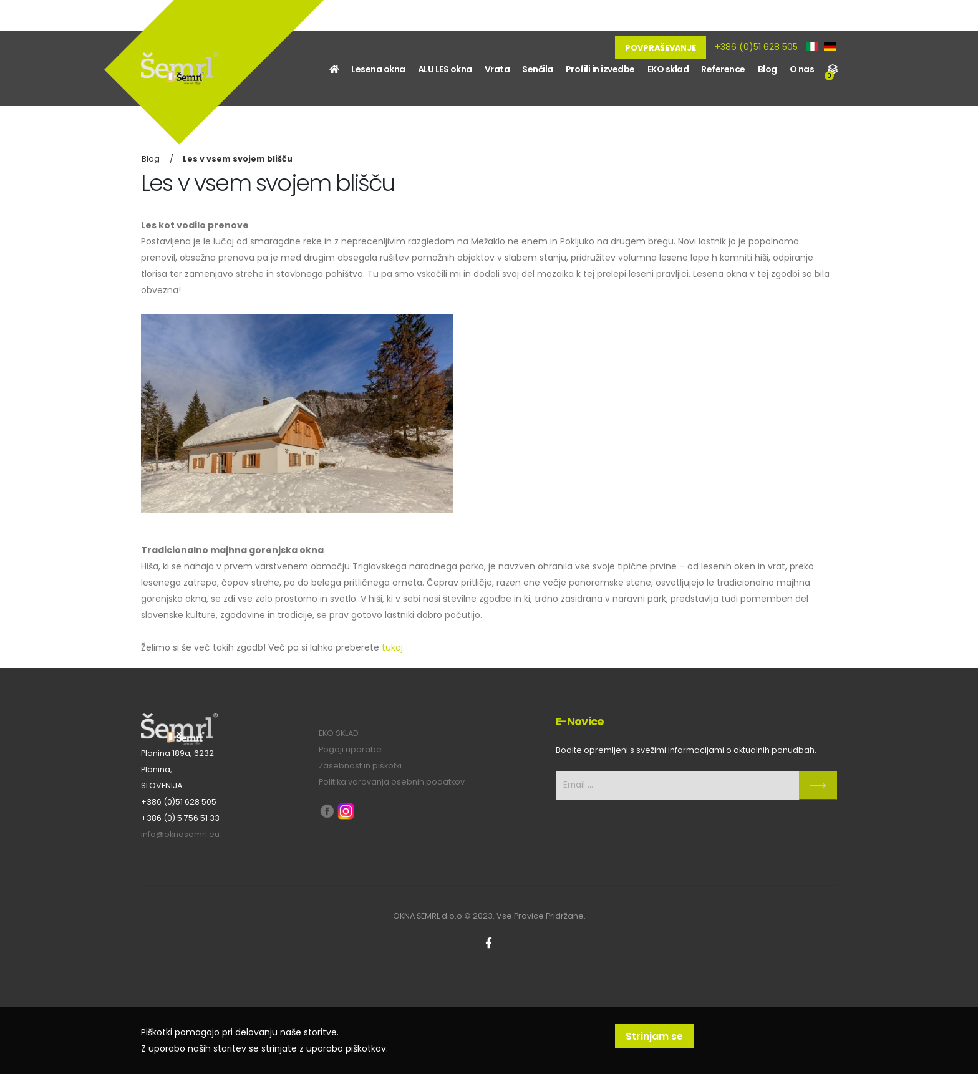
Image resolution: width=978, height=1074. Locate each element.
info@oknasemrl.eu (180, 834)
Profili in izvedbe (600, 69)
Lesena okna (378, 69)
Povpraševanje (660, 47)
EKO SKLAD (339, 733)
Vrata (497, 69)
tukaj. (393, 647)
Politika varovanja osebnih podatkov (392, 781)
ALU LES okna (445, 69)
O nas (802, 69)
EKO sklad (668, 69)
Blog (767, 69)
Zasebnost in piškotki (360, 765)
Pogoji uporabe (350, 749)
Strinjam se (654, 1036)
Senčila (537, 69)
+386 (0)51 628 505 (756, 47)
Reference (723, 69)
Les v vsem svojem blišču (238, 158)
